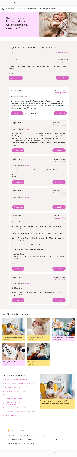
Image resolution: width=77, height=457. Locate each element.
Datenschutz (31, 439)
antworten (18, 113)
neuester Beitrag (63, 52)
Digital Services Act (14, 444)
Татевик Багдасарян (71, 34)
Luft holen (8, 395)
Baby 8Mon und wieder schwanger (16, 391)
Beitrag (26, 96)
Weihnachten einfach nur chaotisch (16, 408)
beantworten (17, 78)
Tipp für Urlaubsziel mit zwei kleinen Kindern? (19, 383)
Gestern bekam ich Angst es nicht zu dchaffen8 (20, 412)
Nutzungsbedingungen (15, 439)
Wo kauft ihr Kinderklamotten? (14, 399)
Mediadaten (43, 435)
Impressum (11, 435)
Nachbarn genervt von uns (13, 415)
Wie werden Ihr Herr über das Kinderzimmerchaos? (14, 403)
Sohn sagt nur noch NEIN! (13, 387)
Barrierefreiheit (29, 444)
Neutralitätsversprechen (27, 435)
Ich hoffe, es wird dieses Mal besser (16, 380)
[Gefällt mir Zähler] (62, 78)
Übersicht (14, 52)
